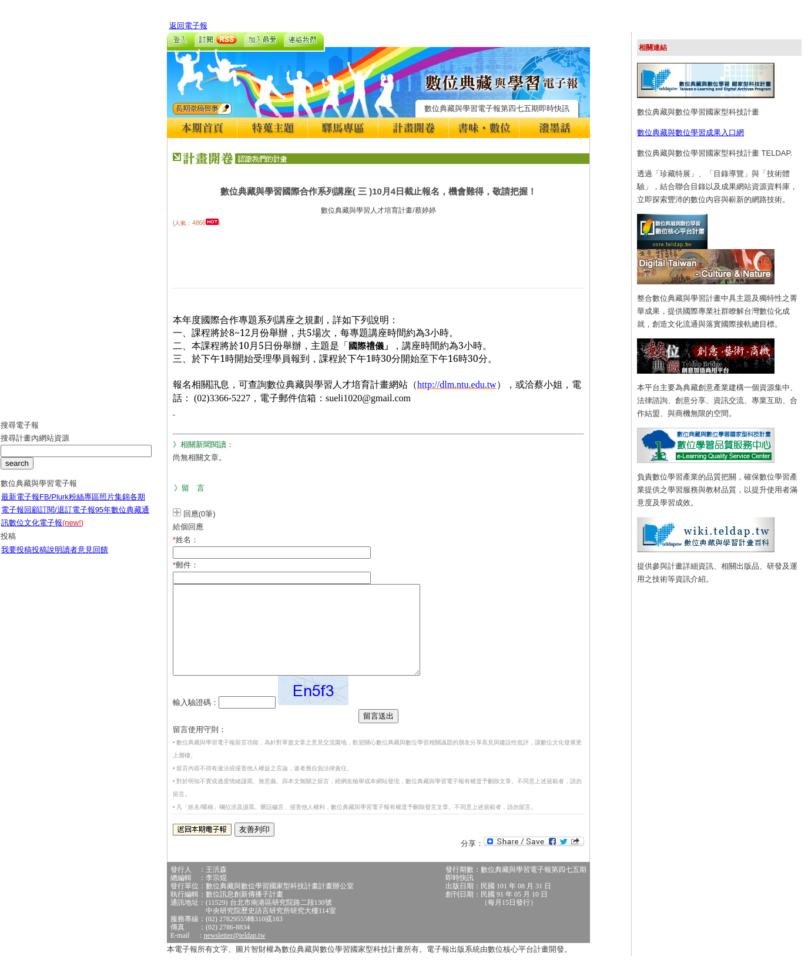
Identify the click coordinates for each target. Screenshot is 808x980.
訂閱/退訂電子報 (67, 518)
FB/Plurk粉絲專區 (69, 505)
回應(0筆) (199, 513)
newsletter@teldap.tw (235, 953)
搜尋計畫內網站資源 (35, 446)
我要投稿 (16, 558)
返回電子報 (188, 25)
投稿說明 (47, 558)
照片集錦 (114, 505)
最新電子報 (20, 505)
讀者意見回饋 (85, 558)
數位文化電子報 (46, 531)
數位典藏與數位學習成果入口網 (690, 132)
